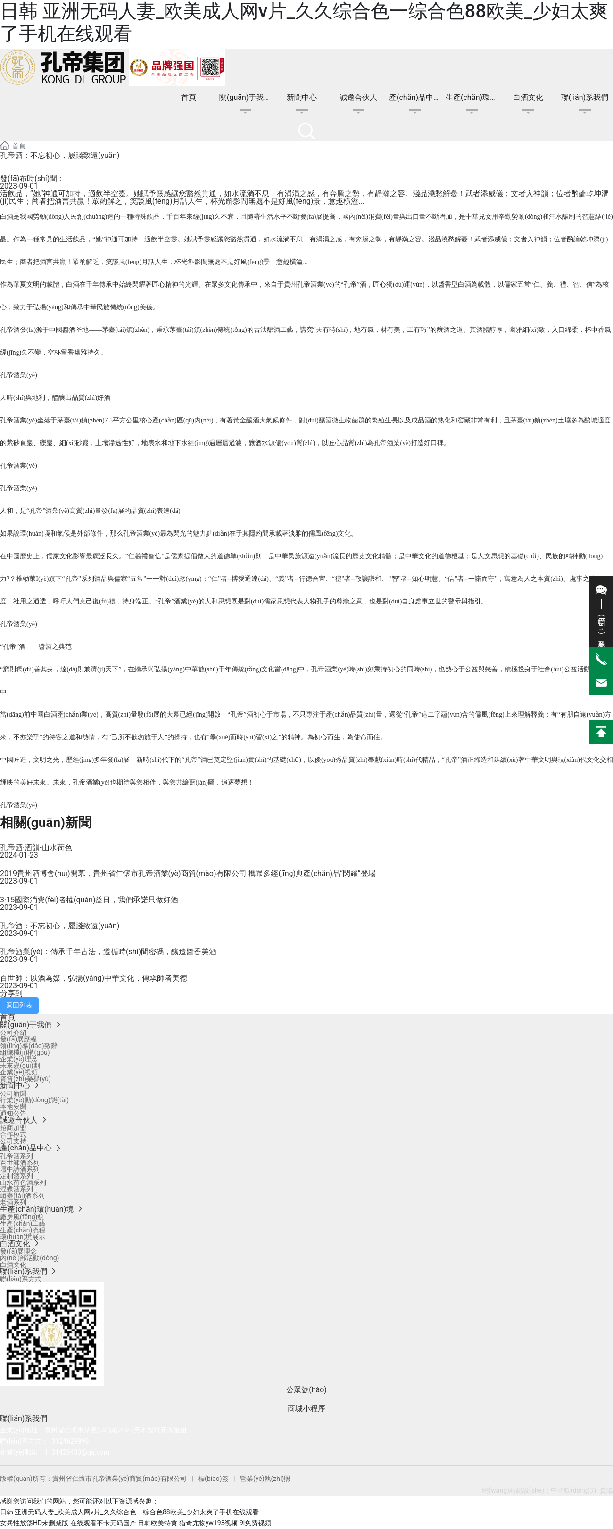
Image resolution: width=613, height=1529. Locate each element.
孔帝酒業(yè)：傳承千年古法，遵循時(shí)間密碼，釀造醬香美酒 (108, 951)
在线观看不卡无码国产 (103, 1523)
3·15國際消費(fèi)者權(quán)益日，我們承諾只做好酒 (89, 899)
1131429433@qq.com (76, 1452)
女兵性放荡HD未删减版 (34, 1523)
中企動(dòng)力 (573, 1490)
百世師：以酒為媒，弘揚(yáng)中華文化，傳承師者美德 (93, 978)
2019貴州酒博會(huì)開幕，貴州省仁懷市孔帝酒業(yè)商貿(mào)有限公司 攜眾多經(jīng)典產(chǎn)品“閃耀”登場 (188, 873)
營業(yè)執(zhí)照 (265, 1478)
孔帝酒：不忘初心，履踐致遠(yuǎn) (59, 925)
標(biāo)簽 (213, 1478)
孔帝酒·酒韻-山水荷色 (36, 847)
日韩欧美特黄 (157, 1523)
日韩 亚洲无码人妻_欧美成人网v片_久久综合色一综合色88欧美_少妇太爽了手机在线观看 (129, 1512)
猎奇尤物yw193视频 (208, 1523)
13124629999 (68, 1441)
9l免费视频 (255, 1523)
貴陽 (606, 1490)
